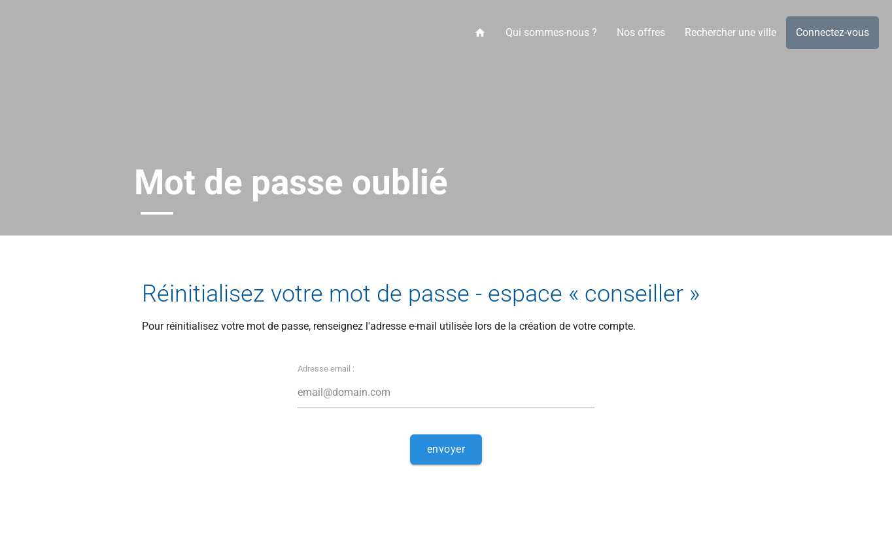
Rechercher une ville (730, 32)
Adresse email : (326, 369)
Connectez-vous (832, 32)
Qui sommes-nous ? (551, 32)
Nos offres (641, 32)
